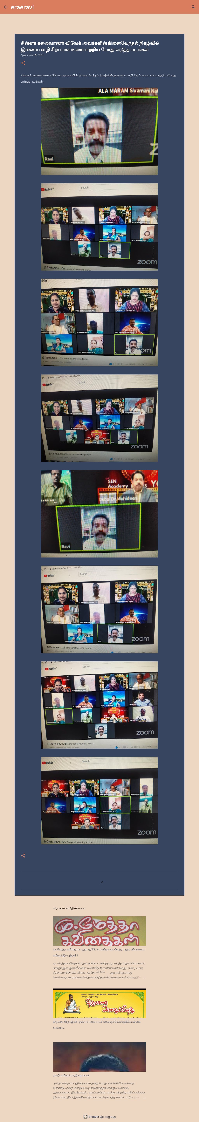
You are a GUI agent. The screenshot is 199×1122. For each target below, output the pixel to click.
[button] (23, 63)
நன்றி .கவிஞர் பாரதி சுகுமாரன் (71, 1075)
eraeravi (22, 7)
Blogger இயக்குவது (99, 1116)
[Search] (39, 7)
